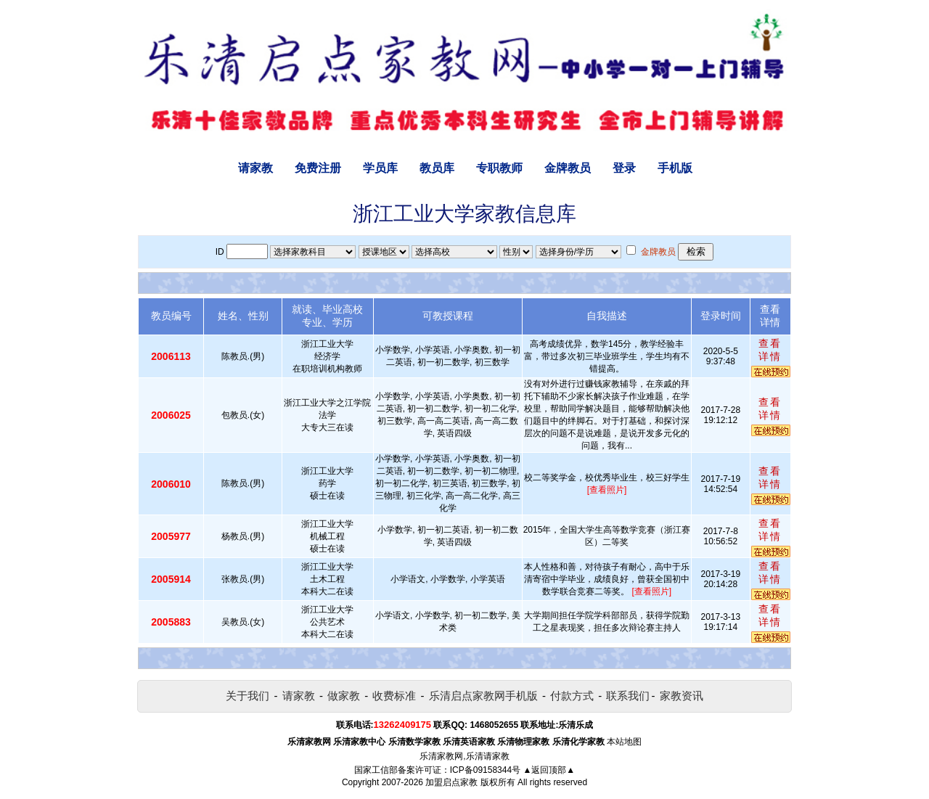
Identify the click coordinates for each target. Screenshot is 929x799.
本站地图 (624, 742)
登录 (624, 168)
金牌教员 (567, 168)
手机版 (675, 168)
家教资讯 (681, 695)
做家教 (343, 695)
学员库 (380, 168)
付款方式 (572, 695)
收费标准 (394, 695)
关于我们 (247, 695)
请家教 (255, 168)
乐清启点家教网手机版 (483, 695)
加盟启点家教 (451, 782)
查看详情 (770, 349)
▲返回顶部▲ (549, 770)
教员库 (437, 168)
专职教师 (499, 168)
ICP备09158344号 (485, 770)
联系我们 (628, 695)
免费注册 (318, 168)
